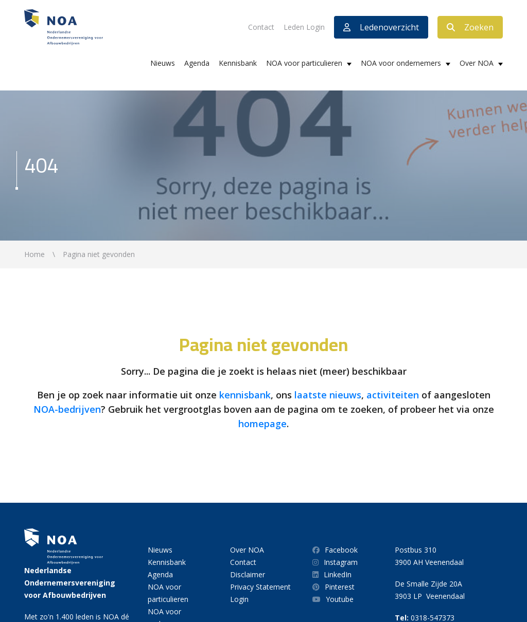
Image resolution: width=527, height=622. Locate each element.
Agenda (196, 63)
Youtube (333, 599)
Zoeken (470, 27)
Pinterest (333, 587)
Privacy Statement (260, 587)
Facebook (335, 550)
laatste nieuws (327, 395)
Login (239, 599)
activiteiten (392, 395)
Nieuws (162, 63)
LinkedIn (332, 574)
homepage (262, 423)
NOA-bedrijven (67, 409)
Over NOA (477, 63)
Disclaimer (247, 574)
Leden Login (304, 27)
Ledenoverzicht (381, 27)
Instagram (335, 562)
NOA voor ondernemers (401, 63)
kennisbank (245, 395)
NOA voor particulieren (304, 63)
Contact (261, 27)
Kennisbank (238, 63)
